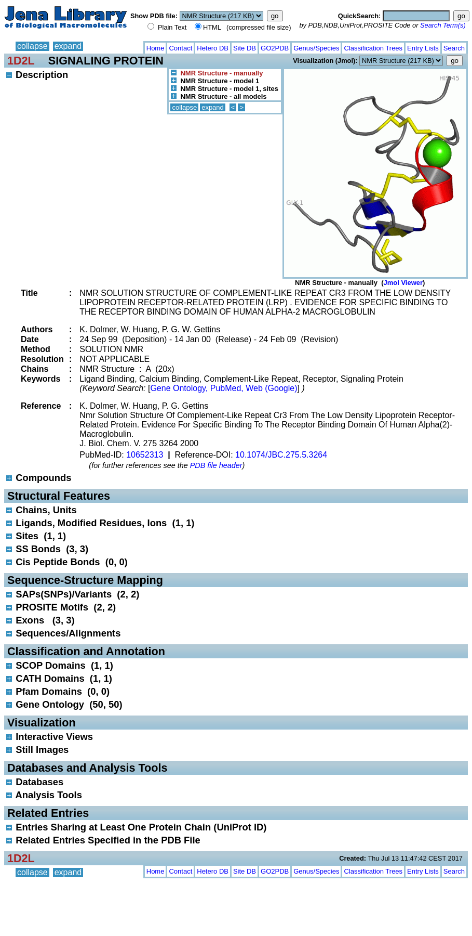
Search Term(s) (443, 25)
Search (454, 48)
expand (68, 46)
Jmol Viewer (403, 283)
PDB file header (216, 465)
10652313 (144, 454)
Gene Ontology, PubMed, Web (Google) (223, 388)
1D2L (21, 60)
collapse (32, 46)
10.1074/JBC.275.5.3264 (281, 454)
